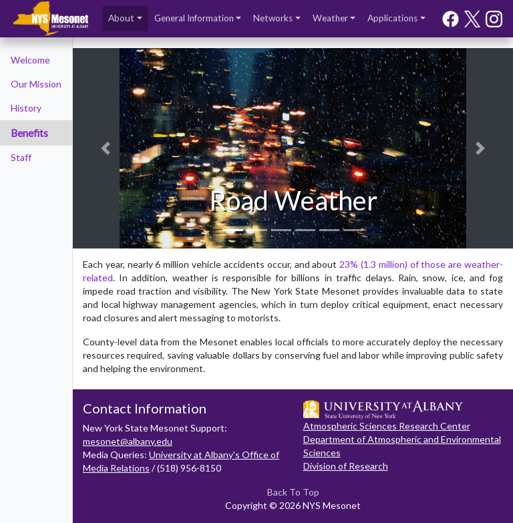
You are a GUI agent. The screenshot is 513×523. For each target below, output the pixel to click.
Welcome (30, 59)
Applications (392, 18)
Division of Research (345, 466)
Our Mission (36, 84)
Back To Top (293, 492)
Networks (273, 18)
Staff (21, 157)
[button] (106, 148)
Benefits (29, 133)
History (26, 108)
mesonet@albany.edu (127, 441)
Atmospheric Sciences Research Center (386, 425)
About (121, 18)
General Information (194, 18)
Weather (330, 18)
